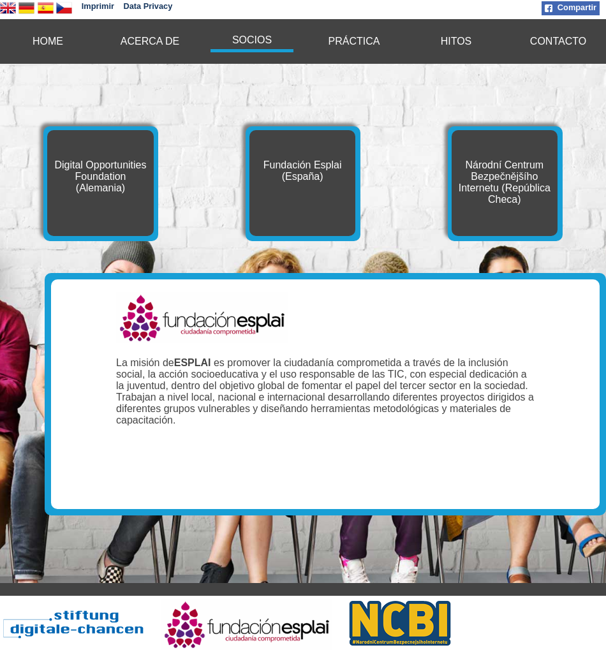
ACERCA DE (150, 41)
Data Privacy (147, 6)
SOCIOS (252, 39)
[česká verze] (64, 12)
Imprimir (98, 6)
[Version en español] (46, 12)
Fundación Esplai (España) (302, 170)
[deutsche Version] (26, 12)
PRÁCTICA (354, 41)
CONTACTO (558, 41)
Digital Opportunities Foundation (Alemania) (100, 176)
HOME (48, 41)
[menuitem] (48, 41)
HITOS (456, 41)
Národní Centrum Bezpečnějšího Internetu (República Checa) (505, 182)
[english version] (8, 12)
